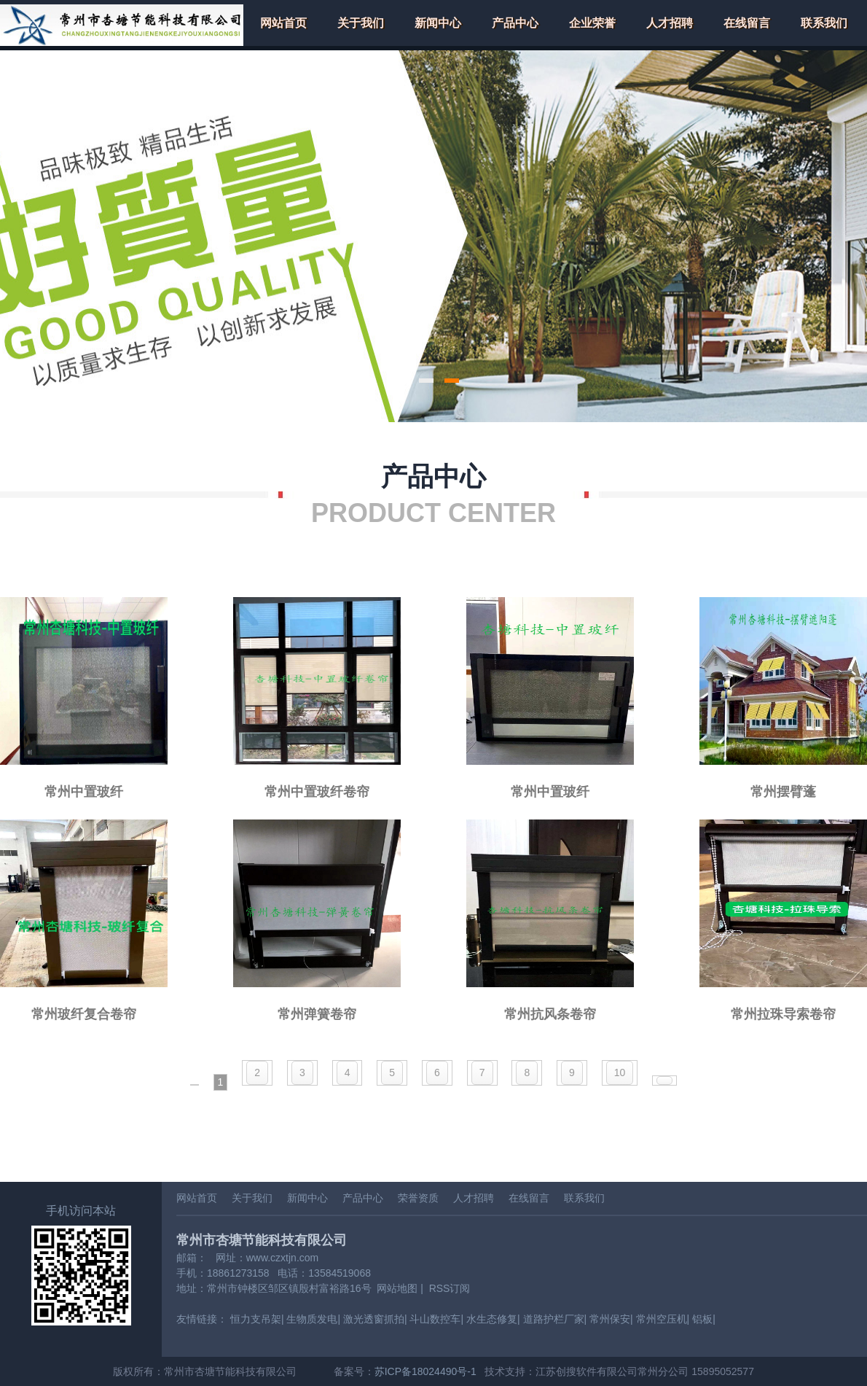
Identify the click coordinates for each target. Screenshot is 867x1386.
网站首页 (283, 23)
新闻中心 (438, 23)
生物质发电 (311, 1319)
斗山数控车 (434, 1319)
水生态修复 (491, 1319)
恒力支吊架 (255, 1319)
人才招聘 (669, 23)
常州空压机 (661, 1319)
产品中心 (515, 23)
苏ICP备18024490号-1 (425, 1371)
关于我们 (360, 23)
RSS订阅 (450, 1288)
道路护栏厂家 (553, 1319)
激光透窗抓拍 (373, 1319)
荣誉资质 (418, 1198)
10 (620, 1072)
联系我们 (824, 23)
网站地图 (397, 1288)
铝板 (702, 1319)
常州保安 (609, 1319)
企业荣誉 (592, 23)
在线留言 (746, 23)
